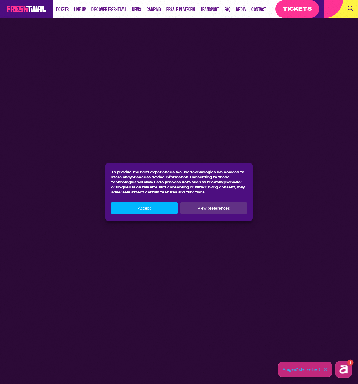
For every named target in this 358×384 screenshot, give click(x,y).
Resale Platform (180, 9)
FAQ (227, 9)
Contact (258, 9)
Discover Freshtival (108, 9)
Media (241, 9)
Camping (154, 9)
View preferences (213, 208)
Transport (210, 9)
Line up (80, 9)
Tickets (62, 9)
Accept (144, 208)
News (136, 9)
